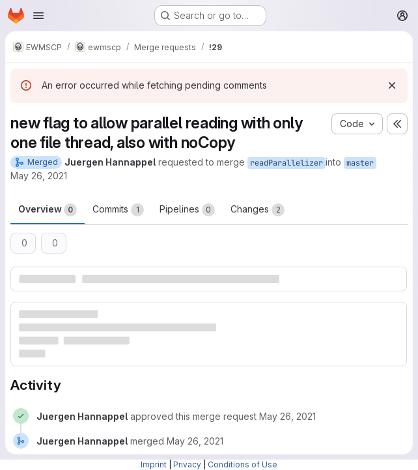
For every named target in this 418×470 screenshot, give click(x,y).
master (360, 163)
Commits (118, 209)
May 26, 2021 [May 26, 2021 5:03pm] (38, 175)
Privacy (187, 464)
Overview (47, 209)
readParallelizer (286, 163)
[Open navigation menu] (38, 15)
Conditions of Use (242, 464)
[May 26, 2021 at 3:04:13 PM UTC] (287, 416)
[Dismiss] (392, 85)
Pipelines (187, 209)
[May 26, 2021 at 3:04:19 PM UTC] (195, 441)
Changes (257, 209)
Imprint (154, 464)
